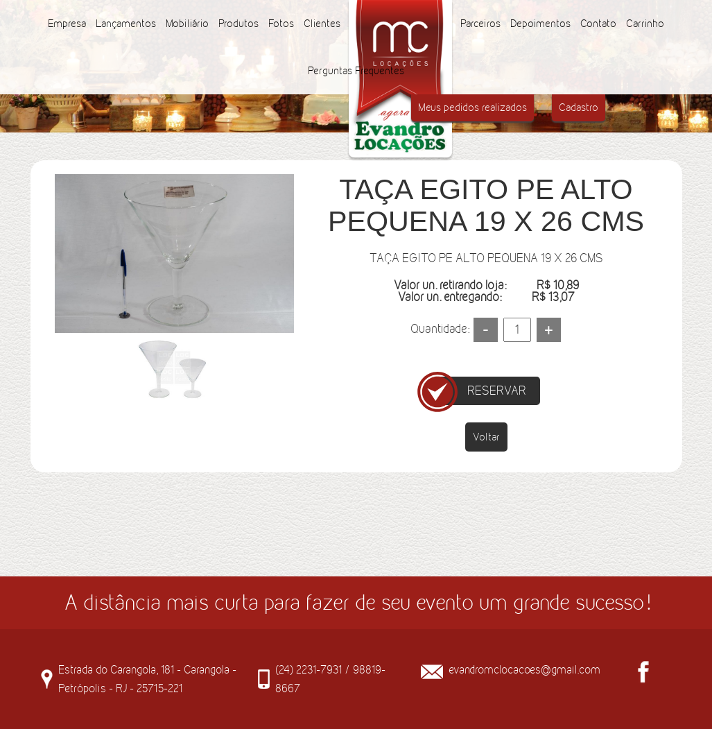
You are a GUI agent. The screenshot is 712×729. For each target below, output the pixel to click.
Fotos (281, 23)
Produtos (238, 23)
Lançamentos (126, 23)
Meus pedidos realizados (472, 107)
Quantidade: (439, 329)
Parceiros (480, 23)
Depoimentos (540, 23)
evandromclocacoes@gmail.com (524, 669)
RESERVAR (496, 390)
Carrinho (645, 23)
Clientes (322, 23)
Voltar (486, 437)
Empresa (67, 23)
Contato (598, 23)
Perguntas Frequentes (356, 70)
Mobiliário (187, 23)
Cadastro (578, 107)
